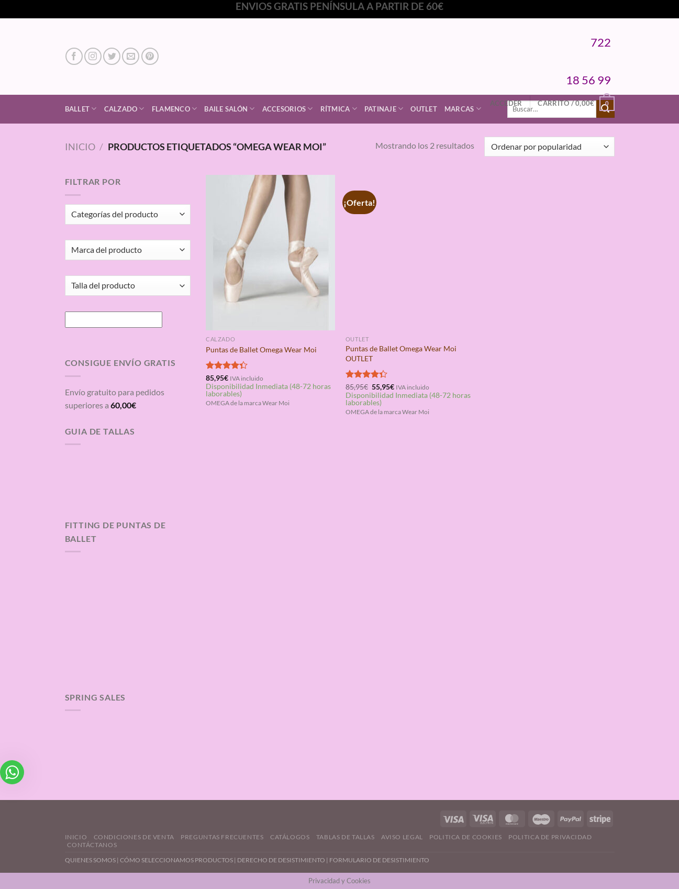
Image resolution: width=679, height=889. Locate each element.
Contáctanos (92, 845)
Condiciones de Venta (134, 837)
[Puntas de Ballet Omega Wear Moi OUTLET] (410, 252)
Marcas (462, 109)
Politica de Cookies (465, 837)
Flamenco (174, 109)
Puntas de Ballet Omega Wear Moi (261, 349)
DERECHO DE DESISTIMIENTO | (283, 860)
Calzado (124, 109)
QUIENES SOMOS (90, 860)
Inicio (80, 146)
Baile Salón (229, 109)
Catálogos (290, 837)
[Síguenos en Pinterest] (150, 56)
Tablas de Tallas (345, 837)
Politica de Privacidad (550, 837)
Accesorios (287, 109)
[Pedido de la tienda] (549, 147)
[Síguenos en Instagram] (93, 56)
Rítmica (338, 109)
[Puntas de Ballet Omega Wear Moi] (270, 252)
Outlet (423, 109)
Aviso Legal (402, 837)
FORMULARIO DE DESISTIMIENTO (379, 860)
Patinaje (384, 109)
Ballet (81, 109)
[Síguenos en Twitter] (111, 56)
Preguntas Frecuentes (222, 837)
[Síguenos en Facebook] (74, 56)
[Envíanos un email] (130, 56)
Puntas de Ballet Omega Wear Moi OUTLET (401, 353)
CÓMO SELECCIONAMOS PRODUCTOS (176, 860)
